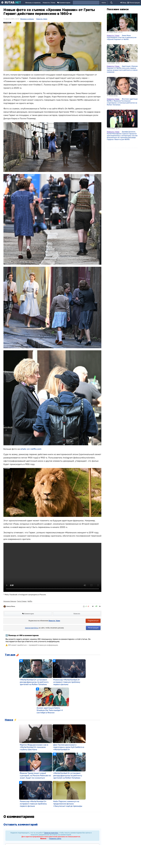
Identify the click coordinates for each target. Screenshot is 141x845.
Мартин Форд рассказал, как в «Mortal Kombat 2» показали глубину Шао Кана (34, 747)
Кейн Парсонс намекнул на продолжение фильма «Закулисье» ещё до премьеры (67, 803)
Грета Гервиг (22, 601)
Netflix (30, 601)
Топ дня (10, 655)
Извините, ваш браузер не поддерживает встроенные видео (52, 567)
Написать (77, 614)
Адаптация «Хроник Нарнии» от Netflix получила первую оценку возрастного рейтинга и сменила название (123, 69)
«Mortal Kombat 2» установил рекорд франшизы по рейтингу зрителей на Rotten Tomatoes (34, 682)
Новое (9, 720)
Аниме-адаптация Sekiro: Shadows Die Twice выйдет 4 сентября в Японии (50, 710)
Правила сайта (55, 838)
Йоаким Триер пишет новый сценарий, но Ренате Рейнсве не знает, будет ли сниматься (35, 775)
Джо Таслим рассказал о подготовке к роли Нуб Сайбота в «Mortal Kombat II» (68, 747)
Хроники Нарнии (9, 601)
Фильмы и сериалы (33, 3)
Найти (104, 3)
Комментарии (63, 3)
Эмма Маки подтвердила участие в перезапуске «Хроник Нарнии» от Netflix (121, 37)
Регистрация (93, 628)
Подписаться (93, 621)
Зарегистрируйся (51, 833)
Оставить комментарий (20, 824)
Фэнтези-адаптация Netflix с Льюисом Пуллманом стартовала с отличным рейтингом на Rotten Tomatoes (122, 102)
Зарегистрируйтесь (31, 628)
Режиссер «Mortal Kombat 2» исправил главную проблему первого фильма (66, 682)
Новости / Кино (49, 3)
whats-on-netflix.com (30, 449)
